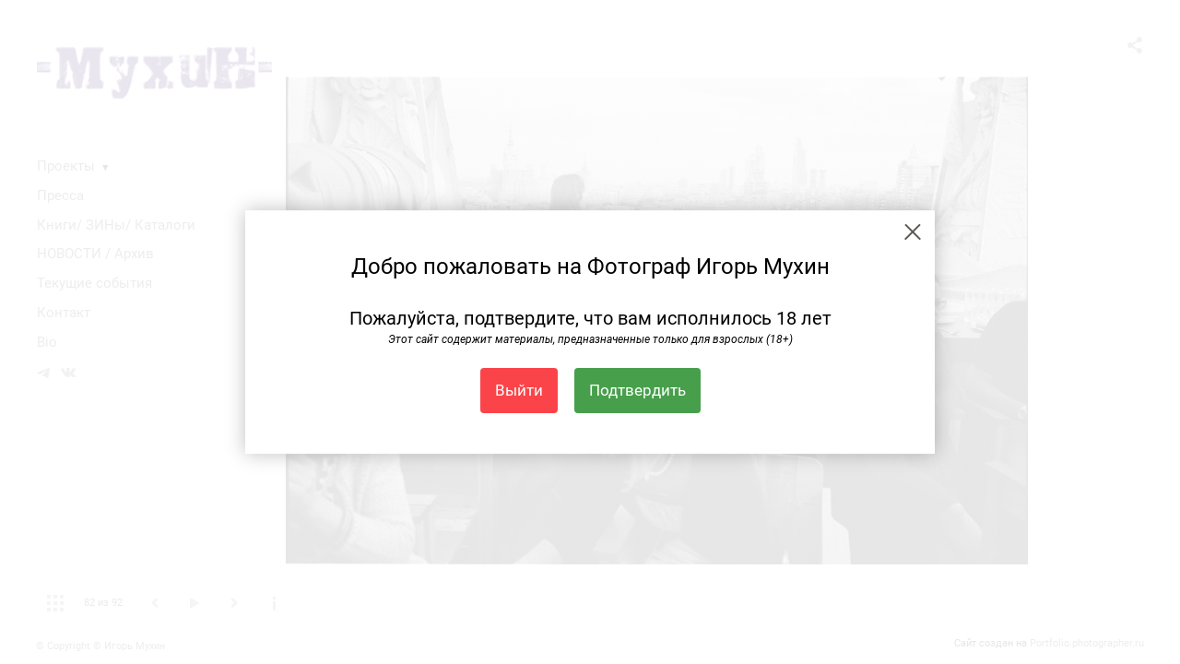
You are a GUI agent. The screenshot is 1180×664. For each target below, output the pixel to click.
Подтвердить (637, 390)
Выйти (519, 390)
